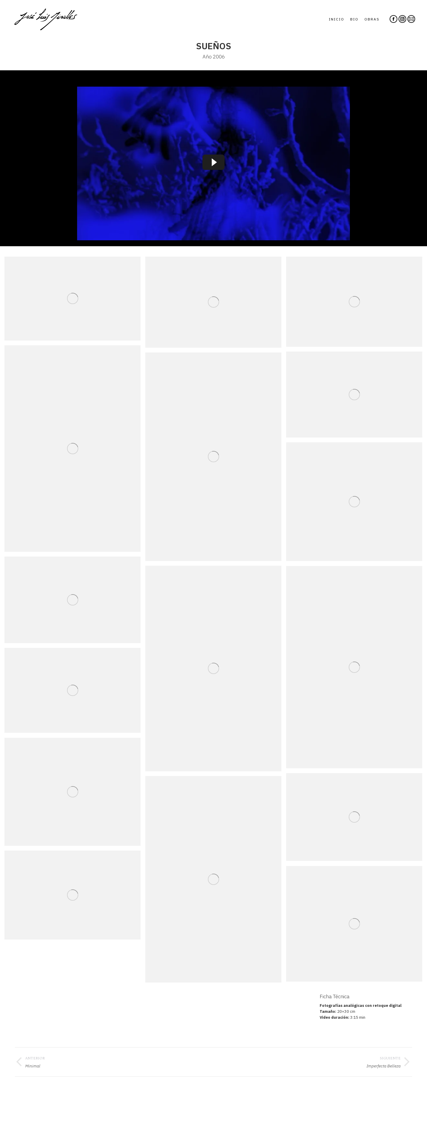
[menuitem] (336, 19)
